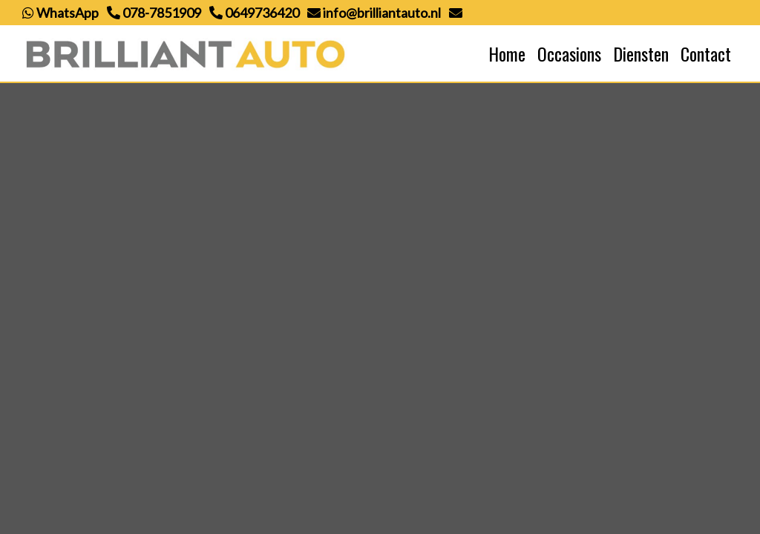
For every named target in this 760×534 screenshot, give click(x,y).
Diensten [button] (641, 53)
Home (506, 53)
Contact (706, 53)
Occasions (569, 53)
